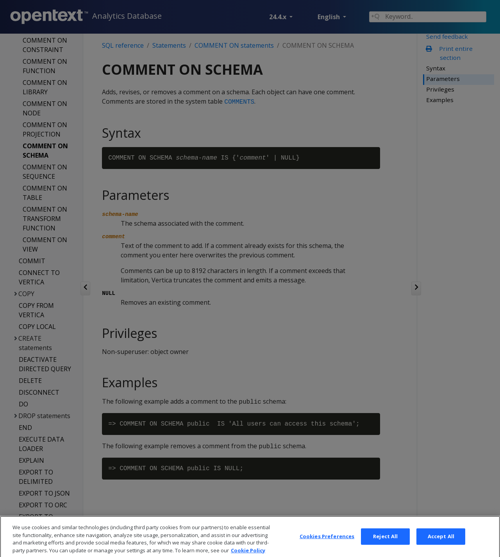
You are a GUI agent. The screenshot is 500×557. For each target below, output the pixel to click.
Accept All (441, 545)
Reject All (385, 545)
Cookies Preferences (327, 545)
